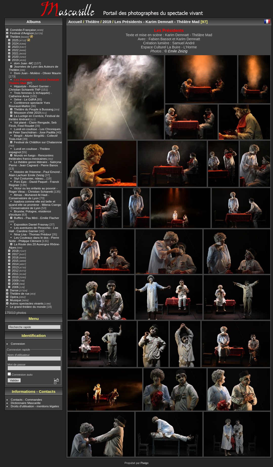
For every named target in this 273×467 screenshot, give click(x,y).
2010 (15, 277)
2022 (15, 50)
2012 (15, 270)
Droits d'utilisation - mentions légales (35, 406)
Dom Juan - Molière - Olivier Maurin (37, 73)
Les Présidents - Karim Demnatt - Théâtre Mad (156, 21)
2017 (15, 254)
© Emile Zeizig (175, 51)
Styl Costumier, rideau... (30, 178)
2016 (15, 257)
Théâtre (15, 36)
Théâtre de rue (19, 293)
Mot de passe (17, 364)
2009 (15, 280)
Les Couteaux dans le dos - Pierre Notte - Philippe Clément (34, 239)
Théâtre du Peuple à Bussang (33, 109)
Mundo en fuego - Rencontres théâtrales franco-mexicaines (31, 157)
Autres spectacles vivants (27, 303)
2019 (15, 60)
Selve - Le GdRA (25, 99)
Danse (14, 290)
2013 (15, 267)
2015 (15, 260)
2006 (15, 287)
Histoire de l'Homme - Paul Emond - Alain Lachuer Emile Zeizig (35, 173)
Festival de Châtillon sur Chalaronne (38, 142)
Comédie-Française (23, 29)
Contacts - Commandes (26, 399)
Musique (15, 300)
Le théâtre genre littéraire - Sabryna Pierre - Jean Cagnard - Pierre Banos (35, 163)
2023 (15, 46)
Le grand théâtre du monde (28, 306)
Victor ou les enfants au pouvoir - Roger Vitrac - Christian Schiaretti (33, 190)
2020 (15, 56)
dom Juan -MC (23, 63)
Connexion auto (20, 374)
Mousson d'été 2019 (27, 112)
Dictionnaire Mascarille (26, 402)
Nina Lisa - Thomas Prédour (32, 234)
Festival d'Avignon (22, 33)
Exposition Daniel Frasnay (31, 224)
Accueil (75, 21)
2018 (15, 250)
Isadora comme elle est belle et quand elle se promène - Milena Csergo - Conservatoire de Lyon (35, 205)
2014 (15, 264)
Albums (34, 21)
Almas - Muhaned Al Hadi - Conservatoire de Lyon (29, 196)
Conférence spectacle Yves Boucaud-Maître (29, 104)
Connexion (18, 343)
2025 (15, 40)
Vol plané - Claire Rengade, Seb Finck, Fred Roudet (33, 124)
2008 (15, 283)
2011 (15, 273)
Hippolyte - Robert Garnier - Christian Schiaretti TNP (30, 88)
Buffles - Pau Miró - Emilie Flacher (36, 217)
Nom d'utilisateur (19, 354)
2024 (15, 43)
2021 (15, 53)
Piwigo (144, 462)
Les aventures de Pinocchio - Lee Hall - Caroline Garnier (33, 229)
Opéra (14, 296)
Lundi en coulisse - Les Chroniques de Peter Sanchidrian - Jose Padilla (34, 130)
